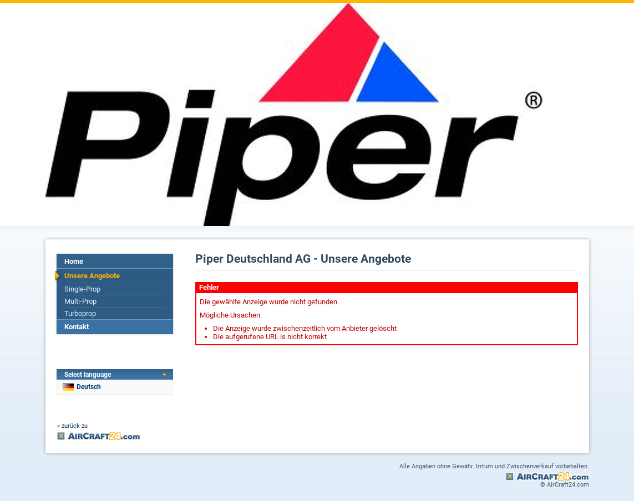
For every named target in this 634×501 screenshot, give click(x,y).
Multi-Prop (80, 301)
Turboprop (80, 313)
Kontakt (76, 327)
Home (73, 261)
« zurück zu (72, 426)
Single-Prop (82, 289)
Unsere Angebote (92, 276)
